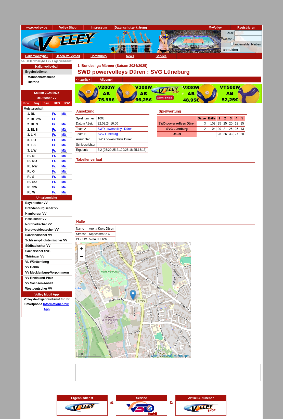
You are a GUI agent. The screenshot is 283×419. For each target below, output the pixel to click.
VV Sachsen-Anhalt (39, 283)
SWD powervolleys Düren (115, 129)
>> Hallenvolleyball (34, 61)
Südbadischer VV (37, 246)
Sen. (47, 103)
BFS (57, 103)
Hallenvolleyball (36, 56)
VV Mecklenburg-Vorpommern (47, 272)
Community (99, 56)
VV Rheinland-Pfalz (39, 278)
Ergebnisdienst (36, 71)
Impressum (99, 27)
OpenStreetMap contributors (170, 356)
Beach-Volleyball (68, 56)
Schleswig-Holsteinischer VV (46, 240)
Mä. (64, 114)
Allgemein (107, 79)
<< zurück (83, 79)
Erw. (26, 103)
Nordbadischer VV (38, 224)
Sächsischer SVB (37, 251)
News (130, 56)
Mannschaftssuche (41, 77)
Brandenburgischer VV (41, 208)
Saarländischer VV (38, 235)
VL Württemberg (37, 262)
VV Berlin (32, 267)
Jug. (36, 103)
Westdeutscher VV (38, 288)
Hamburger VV (35, 213)
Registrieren (246, 27)
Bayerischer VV (36, 203)
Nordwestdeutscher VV (42, 229)
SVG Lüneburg (108, 134)
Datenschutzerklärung (131, 27)
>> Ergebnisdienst (60, 61)
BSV (66, 103)
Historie (33, 82)
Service (161, 56)
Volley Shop (67, 27)
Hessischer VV (35, 219)
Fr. (54, 114)
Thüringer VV (34, 256)
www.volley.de (36, 27)
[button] (133, 295)
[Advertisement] (168, 371)
